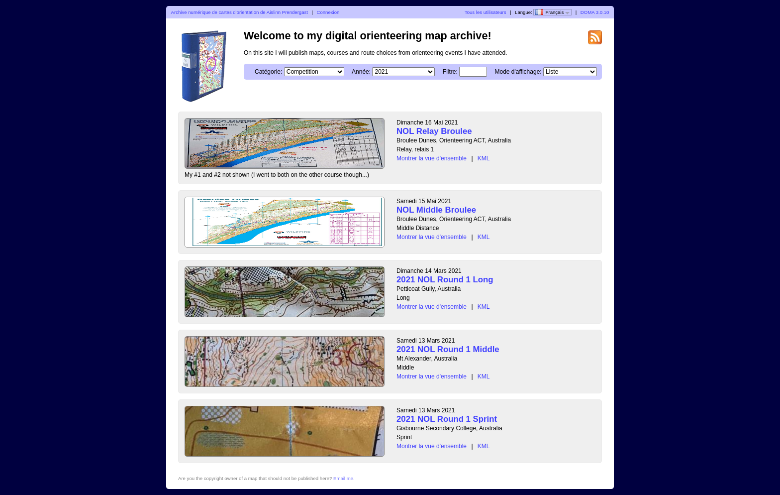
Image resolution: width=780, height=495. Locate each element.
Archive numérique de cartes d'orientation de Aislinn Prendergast (239, 12)
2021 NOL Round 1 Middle (447, 349)
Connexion (327, 12)
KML (484, 158)
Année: (361, 71)
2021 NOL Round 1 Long (444, 279)
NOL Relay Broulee (434, 131)
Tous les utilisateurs (485, 12)
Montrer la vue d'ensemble (431, 158)
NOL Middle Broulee (436, 210)
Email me (343, 478)
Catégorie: (268, 71)
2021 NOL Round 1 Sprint (446, 419)
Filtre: (450, 71)
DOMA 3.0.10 (595, 12)
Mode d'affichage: (518, 71)
